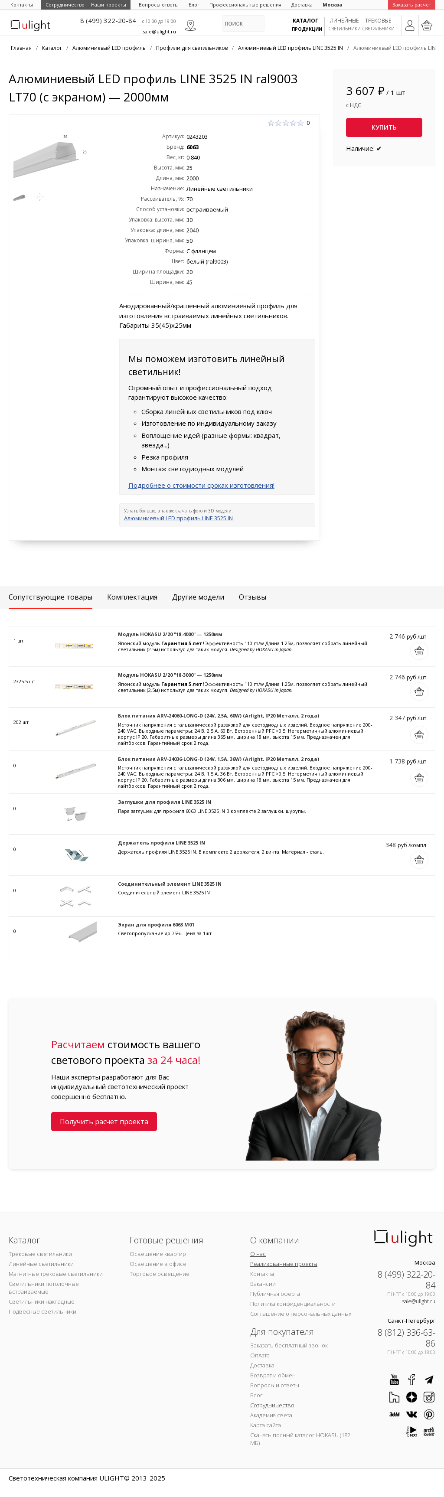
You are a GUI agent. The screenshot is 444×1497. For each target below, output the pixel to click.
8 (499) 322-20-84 (108, 20)
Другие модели (198, 597)
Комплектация (132, 597)
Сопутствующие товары (50, 597)
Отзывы (252, 597)
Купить (384, 127)
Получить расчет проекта (104, 1121)
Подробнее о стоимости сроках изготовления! (201, 485)
